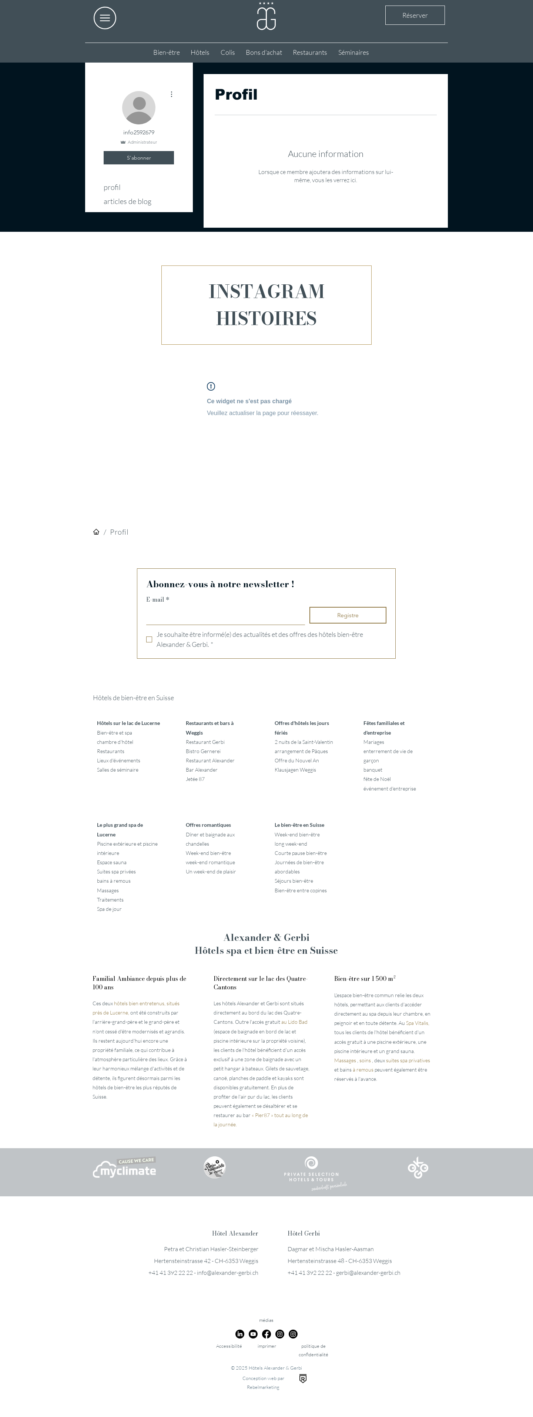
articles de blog (127, 201)
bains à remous (114, 881)
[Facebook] (266, 1334)
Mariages (373, 742)
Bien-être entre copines (301, 890)
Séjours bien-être (294, 881)
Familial (139, 982)
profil (112, 187)
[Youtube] (253, 1334)
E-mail (158, 599)
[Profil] (119, 531)
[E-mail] (223, 616)
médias (266, 1320)
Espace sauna (112, 862)
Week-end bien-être (297, 834)
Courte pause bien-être (301, 853)
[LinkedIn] (239, 1334)
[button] (105, 18)
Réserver (415, 15)
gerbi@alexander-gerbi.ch (368, 1272)
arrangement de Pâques (301, 751)
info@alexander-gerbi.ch (227, 1272)
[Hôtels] (96, 531)
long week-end (291, 843)
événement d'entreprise (389, 788)
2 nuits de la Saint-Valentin (304, 742)
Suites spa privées (116, 871)
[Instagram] (279, 1334)
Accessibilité (229, 1346)
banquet (372, 769)
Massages (108, 890)
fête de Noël (377, 779)
